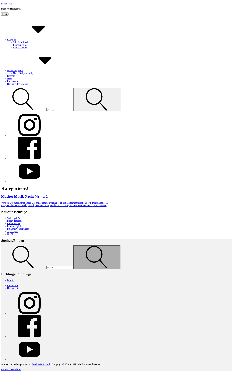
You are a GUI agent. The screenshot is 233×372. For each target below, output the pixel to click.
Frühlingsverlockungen (18, 229)
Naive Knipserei (37, 70)
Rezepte (11, 76)
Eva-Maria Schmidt (41, 364)
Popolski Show (20, 45)
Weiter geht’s (13, 218)
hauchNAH (6, 3)
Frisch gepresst (14, 221)
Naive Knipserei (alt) (23, 73)
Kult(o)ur (34, 39)
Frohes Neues (13, 223)
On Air (10, 234)
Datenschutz (13, 288)
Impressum (12, 81)
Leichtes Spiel (14, 226)
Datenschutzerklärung (17, 84)
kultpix (10, 280)
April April (12, 231)
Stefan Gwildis (20, 47)
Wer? (9, 78)
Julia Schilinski (20, 42)
